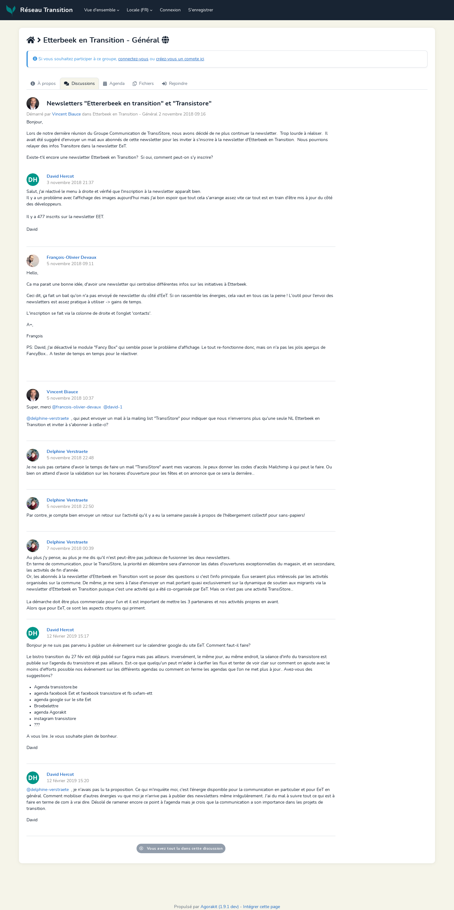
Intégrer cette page (261, 907)
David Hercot (60, 176)
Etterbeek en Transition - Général (101, 40)
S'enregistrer (200, 10)
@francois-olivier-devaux (76, 407)
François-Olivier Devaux (71, 257)
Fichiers (143, 83)
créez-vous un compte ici (180, 59)
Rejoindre (174, 83)
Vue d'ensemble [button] (99, 10)
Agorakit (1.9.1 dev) (220, 907)
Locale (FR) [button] (137, 10)
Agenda (114, 83)
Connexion (170, 10)
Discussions (79, 83)
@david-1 (112, 407)
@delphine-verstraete (47, 418)
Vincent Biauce (66, 114)
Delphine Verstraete (67, 451)
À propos (43, 83)
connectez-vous (133, 59)
